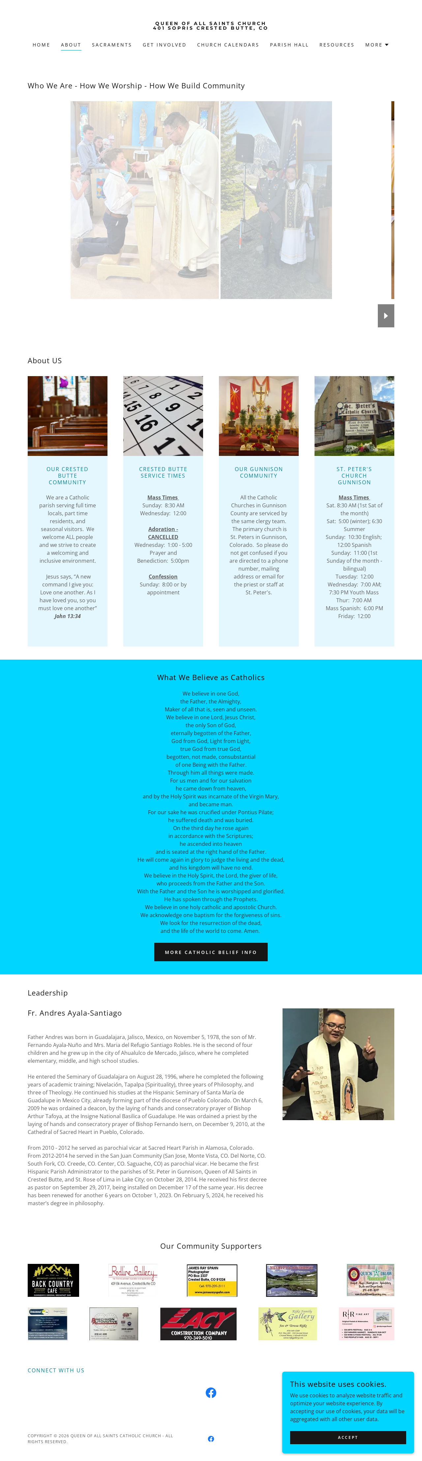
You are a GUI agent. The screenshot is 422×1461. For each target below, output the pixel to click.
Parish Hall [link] (289, 45)
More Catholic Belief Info (211, 952)
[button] (377, 45)
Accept (348, 1437)
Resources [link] (337, 45)
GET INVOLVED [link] (165, 45)
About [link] (71, 45)
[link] (211, 27)
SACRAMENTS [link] (112, 45)
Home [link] (41, 45)
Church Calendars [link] (228, 45)
